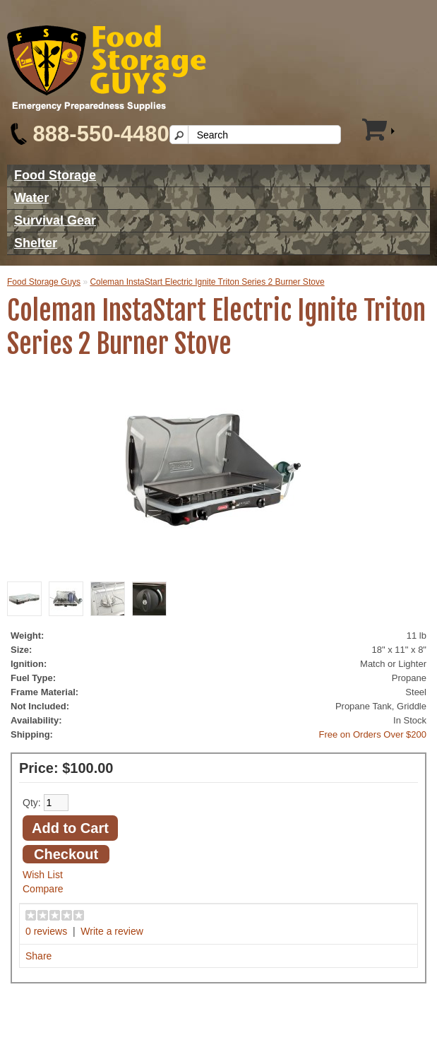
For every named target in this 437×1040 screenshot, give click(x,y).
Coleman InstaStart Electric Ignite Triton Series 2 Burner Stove (207, 282)
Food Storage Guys (43, 282)
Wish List (43, 874)
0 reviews (46, 931)
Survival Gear (55, 220)
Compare (43, 888)
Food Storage (55, 175)
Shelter (35, 243)
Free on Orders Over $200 (372, 734)
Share (38, 956)
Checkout (66, 854)
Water (31, 198)
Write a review (111, 931)
